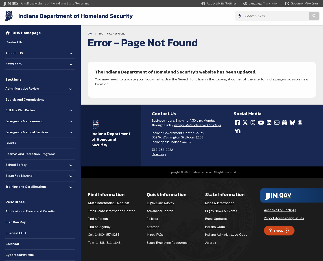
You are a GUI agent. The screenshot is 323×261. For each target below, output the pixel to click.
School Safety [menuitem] (18, 164)
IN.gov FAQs (155, 235)
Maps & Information (219, 203)
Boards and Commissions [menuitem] (24, 99)
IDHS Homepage (26, 32)
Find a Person (98, 219)
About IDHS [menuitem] (18, 52)
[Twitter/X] (245, 122)
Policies (152, 219)
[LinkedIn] (269, 122)
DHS (90, 33)
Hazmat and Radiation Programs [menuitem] (30, 154)
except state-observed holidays (197, 125)
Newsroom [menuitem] (18, 63)
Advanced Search (160, 211)
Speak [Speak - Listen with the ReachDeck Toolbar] (278, 230)
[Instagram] (253, 122)
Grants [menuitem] (10, 143)
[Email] (276, 122)
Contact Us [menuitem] (13, 42)
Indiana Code (215, 226)
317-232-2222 (162, 149)
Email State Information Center (111, 211)
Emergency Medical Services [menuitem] (26, 131)
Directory (159, 154)
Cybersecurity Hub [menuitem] (19, 255)
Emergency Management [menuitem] (24, 120)
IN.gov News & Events (221, 211)
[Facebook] (237, 122)
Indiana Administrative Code (226, 235)
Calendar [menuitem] (12, 244)
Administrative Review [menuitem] (22, 87)
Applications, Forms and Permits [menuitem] (30, 211)
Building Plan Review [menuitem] (20, 109)
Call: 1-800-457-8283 (103, 235)
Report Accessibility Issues (284, 218)
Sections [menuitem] (13, 79)
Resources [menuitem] (15, 202)
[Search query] (281, 16)
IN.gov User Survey (160, 203)
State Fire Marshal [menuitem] (19, 175)
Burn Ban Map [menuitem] (15, 222)
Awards (210, 243)
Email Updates (216, 219)
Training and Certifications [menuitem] (25, 186)
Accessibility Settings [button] (280, 210)
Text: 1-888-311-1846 (104, 243)
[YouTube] (261, 122)
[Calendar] (284, 122)
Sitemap (153, 226)
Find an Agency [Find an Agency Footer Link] (99, 226)
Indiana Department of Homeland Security (75, 16)
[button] (219, 3)
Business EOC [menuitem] (15, 233)
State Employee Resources (167, 243)
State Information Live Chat (108, 203)
